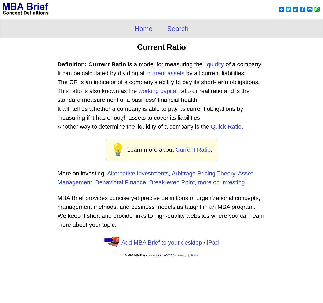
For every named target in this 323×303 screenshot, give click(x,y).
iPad (213, 242)
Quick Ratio (226, 126)
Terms (194, 255)
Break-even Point (172, 182)
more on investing (221, 182)
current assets (165, 73)
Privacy (182, 255)
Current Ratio (193, 149)
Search (177, 28)
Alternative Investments (138, 173)
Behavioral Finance (120, 182)
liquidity (214, 64)
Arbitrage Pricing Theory (203, 173)
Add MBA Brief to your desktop (161, 242)
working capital (157, 91)
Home (144, 28)
